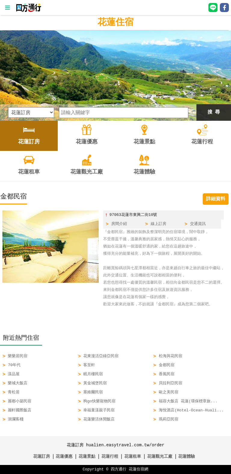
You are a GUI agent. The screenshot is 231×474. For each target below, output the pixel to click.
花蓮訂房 (41, 456)
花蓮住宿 (115, 22)
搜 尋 (214, 112)
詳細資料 (215, 199)
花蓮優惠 (64, 456)
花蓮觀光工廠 (159, 456)
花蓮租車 (132, 456)
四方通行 (118, 469)
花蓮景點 (87, 456)
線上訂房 (158, 224)
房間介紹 (119, 224)
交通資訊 (198, 224)
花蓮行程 (109, 456)
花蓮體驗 (186, 456)
